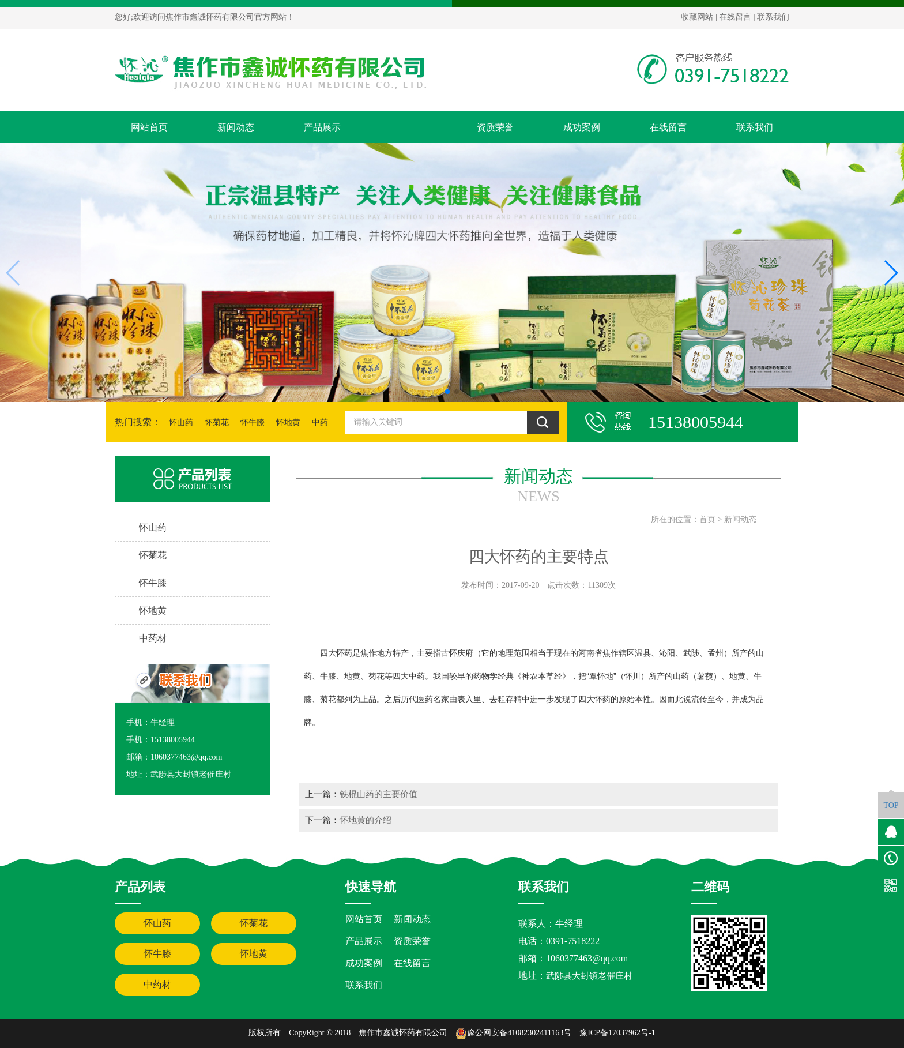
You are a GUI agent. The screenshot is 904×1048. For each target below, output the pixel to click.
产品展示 (322, 127)
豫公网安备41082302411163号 (513, 1032)
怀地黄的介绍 (365, 820)
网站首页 (149, 127)
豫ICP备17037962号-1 (617, 1032)
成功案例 (581, 127)
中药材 (157, 984)
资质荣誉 (495, 127)
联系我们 (773, 17)
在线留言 (735, 17)
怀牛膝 (252, 422)
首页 (707, 519)
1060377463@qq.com (587, 958)
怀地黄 (288, 422)
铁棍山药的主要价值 (378, 794)
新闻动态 (235, 127)
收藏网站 (697, 17)
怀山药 (181, 422)
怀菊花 (217, 422)
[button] (447, 391)
